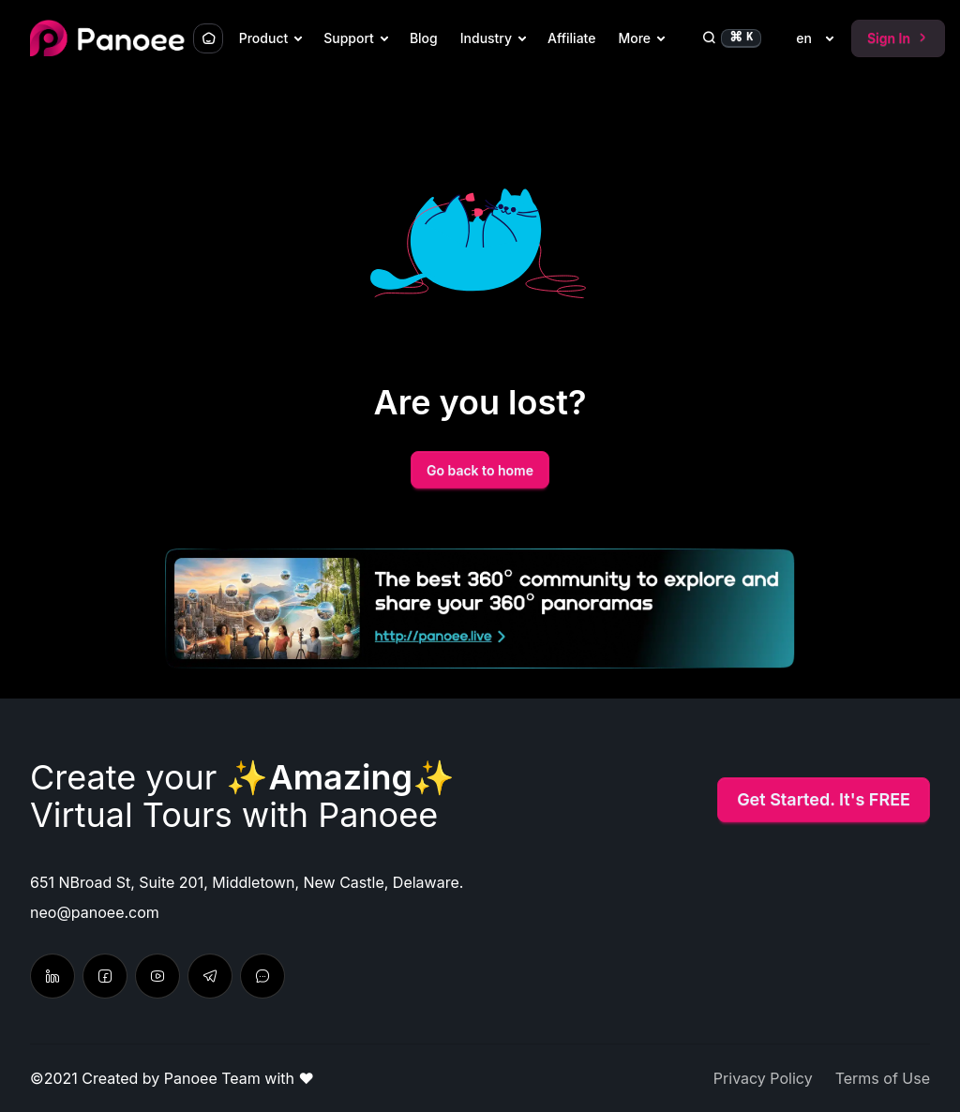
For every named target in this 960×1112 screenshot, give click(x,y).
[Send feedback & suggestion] (262, 976)
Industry (486, 38)
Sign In (898, 38)
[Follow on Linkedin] (52, 976)
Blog (424, 38)
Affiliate (571, 38)
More (634, 38)
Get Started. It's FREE (823, 799)
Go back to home (480, 470)
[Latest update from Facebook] (105, 976)
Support (348, 38)
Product (264, 38)
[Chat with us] (210, 976)
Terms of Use (882, 1078)
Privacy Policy (763, 1078)
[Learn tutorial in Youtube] (157, 976)
